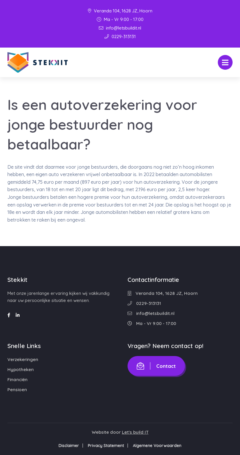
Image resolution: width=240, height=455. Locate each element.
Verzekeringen (22, 359)
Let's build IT (135, 432)
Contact (156, 366)
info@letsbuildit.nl (120, 28)
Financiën (17, 379)
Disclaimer (67, 445)
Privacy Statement (106, 445)
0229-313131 (120, 36)
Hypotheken (20, 369)
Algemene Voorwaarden (158, 445)
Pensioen (17, 389)
